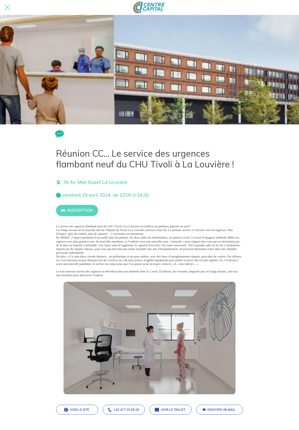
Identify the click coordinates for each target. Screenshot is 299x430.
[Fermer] (7, 7)
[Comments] (58, 133)
